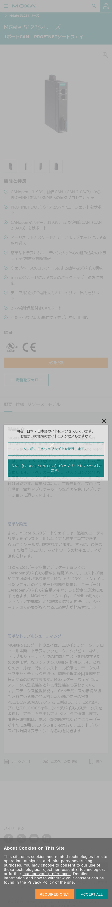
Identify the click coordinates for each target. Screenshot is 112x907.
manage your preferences (46, 874)
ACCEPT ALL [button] (92, 894)
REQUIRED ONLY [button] (54, 894)
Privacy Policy (40, 882)
